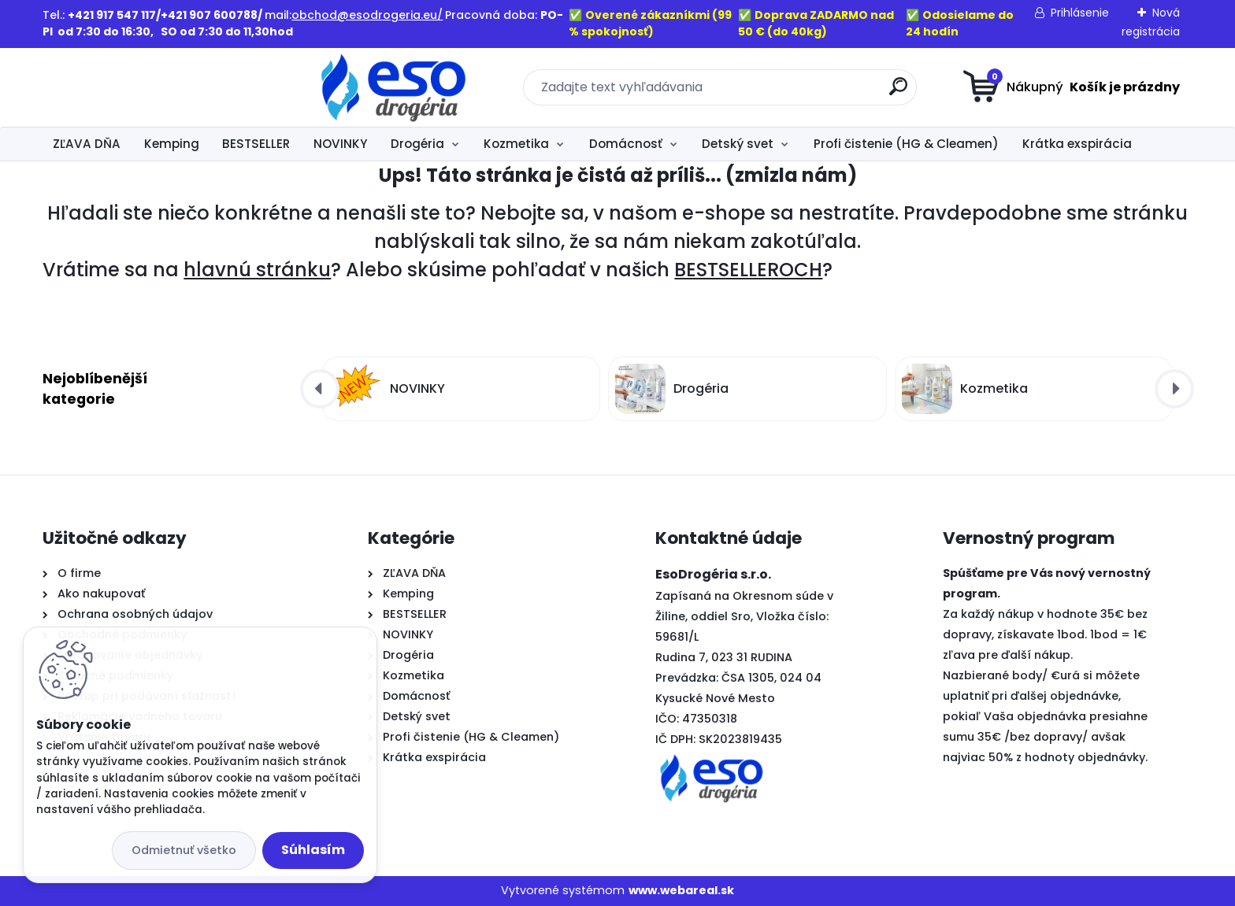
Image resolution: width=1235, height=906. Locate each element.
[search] (771, 92)
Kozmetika (516, 143)
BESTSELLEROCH (748, 270)
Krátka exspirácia (1077, 143)
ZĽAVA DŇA (87, 143)
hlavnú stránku (257, 270)
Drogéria (417, 143)
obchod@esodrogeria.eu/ (367, 15)
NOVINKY (340, 143)
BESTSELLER (256, 143)
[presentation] (319, 389)
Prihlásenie (1080, 12)
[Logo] (139, 87)
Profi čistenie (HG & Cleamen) (906, 143)
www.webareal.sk (681, 890)
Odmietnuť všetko (184, 850)
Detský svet (737, 143)
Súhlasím (313, 850)
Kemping (171, 143)
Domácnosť (625, 143)
